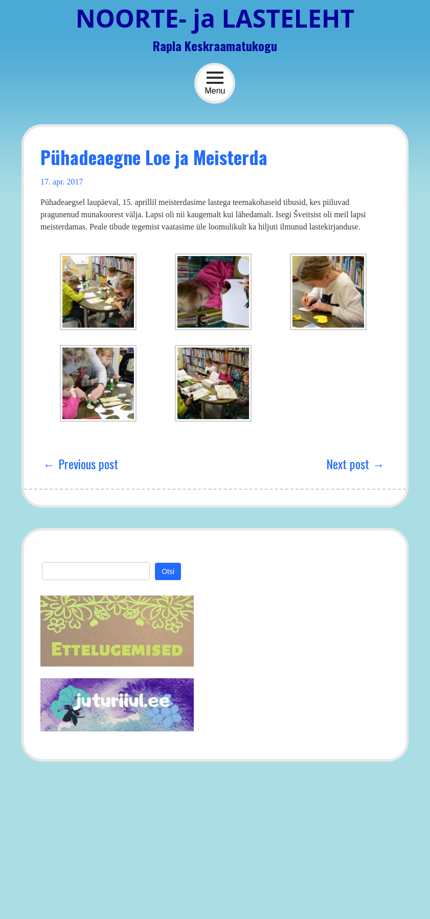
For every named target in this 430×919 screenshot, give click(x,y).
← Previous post (80, 463)
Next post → (355, 463)
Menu (215, 83)
